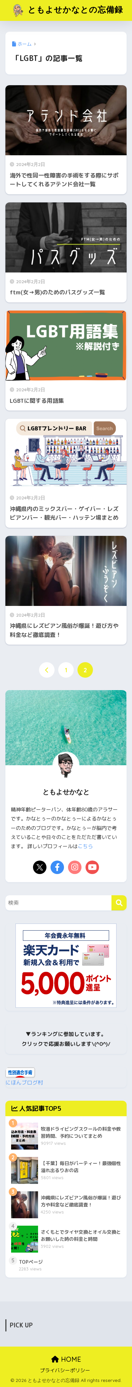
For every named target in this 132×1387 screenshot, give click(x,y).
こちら (85, 846)
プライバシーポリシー (65, 1370)
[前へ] (47, 670)
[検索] (119, 902)
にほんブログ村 (24, 1082)
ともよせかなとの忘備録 (67, 10)
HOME (66, 1359)
